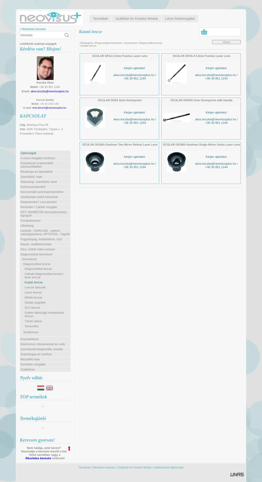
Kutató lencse (34, 282)
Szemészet (131, 43)
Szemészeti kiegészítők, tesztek (41, 349)
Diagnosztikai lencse (38, 269)
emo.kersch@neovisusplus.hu (49, 107)
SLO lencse (32, 307)
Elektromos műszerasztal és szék (42, 344)
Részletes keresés (38, 458)
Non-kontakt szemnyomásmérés (41, 192)
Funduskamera (30, 220)
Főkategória (86, 43)
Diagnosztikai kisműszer (108, 43)
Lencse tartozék (35, 287)
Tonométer (32, 326)
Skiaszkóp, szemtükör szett (38, 181)
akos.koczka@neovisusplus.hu (50, 91)
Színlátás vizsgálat (32, 364)
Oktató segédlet (35, 302)
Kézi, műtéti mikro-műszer (37, 249)
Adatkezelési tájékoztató (168, 467)
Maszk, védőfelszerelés (36, 244)
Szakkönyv (27, 369)
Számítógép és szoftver (36, 354)
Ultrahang (26, 225)
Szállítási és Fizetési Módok (135, 467)
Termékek (84, 467)
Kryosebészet (29, 339)
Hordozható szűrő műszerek (39, 197)
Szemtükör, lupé (31, 176)
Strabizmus (30, 332)
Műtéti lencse (33, 297)
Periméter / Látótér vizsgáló (38, 207)
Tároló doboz (33, 321)
